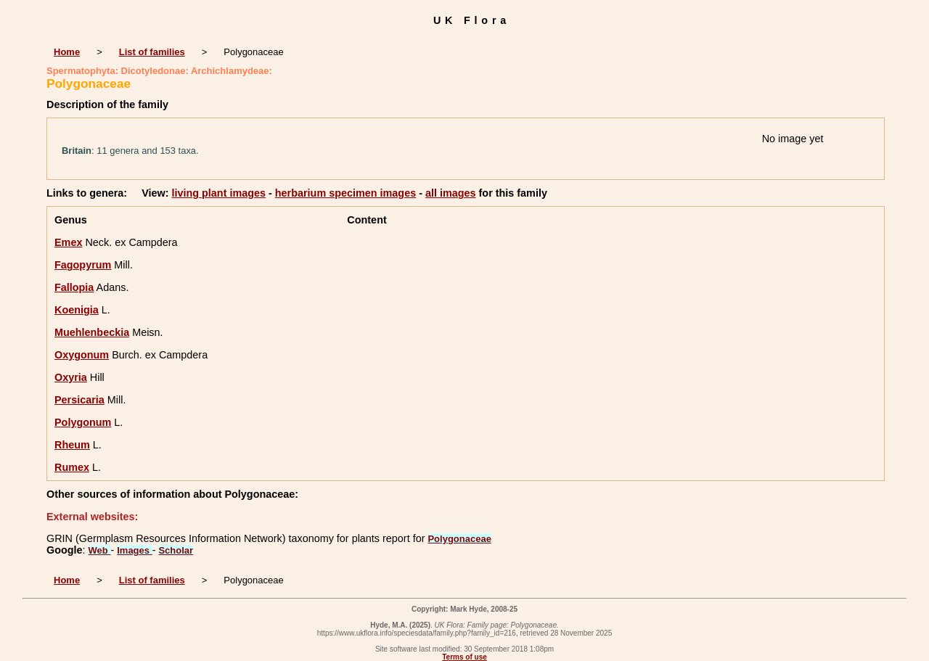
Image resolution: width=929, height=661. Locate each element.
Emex (68, 242)
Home (67, 51)
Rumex (71, 467)
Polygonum (82, 422)
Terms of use (464, 657)
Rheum (72, 445)
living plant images (218, 193)
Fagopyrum (82, 265)
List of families (152, 51)
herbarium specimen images (345, 193)
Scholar (175, 550)
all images (450, 193)
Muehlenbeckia (91, 332)
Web (100, 550)
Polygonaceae (459, 538)
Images (134, 550)
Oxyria (70, 377)
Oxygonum (81, 355)
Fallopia (74, 287)
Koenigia (76, 310)
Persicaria (79, 400)
